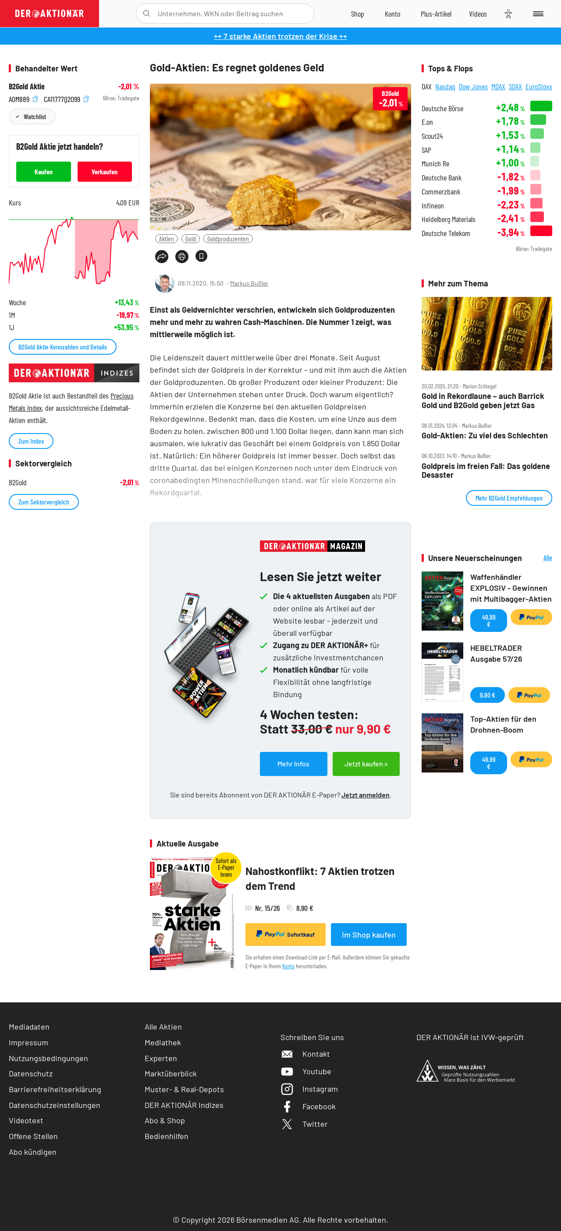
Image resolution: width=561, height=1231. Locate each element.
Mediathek (163, 1042)
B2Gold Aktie (27, 86)
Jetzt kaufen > (366, 763)
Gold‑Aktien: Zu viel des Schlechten (485, 435)
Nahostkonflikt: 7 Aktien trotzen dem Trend (319, 878)
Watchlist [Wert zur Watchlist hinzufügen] (35, 116)
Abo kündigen (33, 1152)
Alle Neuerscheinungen (539, 558)
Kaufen (44, 171)
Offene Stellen (33, 1136)
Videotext (26, 1120)
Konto (288, 966)
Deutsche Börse (442, 108)
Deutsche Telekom (446, 233)
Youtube (305, 1071)
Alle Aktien (163, 1026)
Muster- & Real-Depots (184, 1089)
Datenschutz (31, 1073)
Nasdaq (445, 86)
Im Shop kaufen (369, 934)
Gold (190, 238)
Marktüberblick (171, 1073)
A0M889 (23, 98)
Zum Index (31, 441)
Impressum (28, 1042)
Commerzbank (441, 191)
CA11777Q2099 (66, 98)
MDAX (498, 86)
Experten (161, 1058)
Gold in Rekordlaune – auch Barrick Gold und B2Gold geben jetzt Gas (483, 400)
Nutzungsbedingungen (48, 1058)
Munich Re (435, 163)
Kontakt (305, 1053)
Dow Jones (473, 86)
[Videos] (478, 13)
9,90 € (487, 695)
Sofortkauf (285, 934)
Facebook (308, 1106)
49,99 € (489, 620)
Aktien (166, 238)
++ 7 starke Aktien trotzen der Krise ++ (280, 36)
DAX (427, 86)
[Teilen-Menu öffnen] (161, 256)
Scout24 (432, 136)
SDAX (515, 86)
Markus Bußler (249, 283)
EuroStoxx (538, 86)
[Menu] (536, 13)
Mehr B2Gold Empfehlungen (509, 498)
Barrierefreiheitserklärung (55, 1089)
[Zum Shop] (357, 13)
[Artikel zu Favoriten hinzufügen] (201, 256)
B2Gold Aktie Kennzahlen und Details (62, 346)
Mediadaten (29, 1026)
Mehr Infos (293, 763)
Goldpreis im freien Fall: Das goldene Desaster (486, 471)
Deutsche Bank (442, 177)
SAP (426, 150)
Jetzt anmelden (365, 794)
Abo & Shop (165, 1120)
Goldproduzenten (228, 238)
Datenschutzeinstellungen (54, 1105)
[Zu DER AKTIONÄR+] (436, 13)
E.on (427, 122)
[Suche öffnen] (146, 14)
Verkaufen (104, 171)
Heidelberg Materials (449, 219)
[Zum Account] (392, 13)
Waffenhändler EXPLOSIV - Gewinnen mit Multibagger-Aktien (511, 587)
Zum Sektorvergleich (43, 501)
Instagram (309, 1088)
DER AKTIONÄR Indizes (184, 1105)
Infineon (433, 205)
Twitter (304, 1124)
